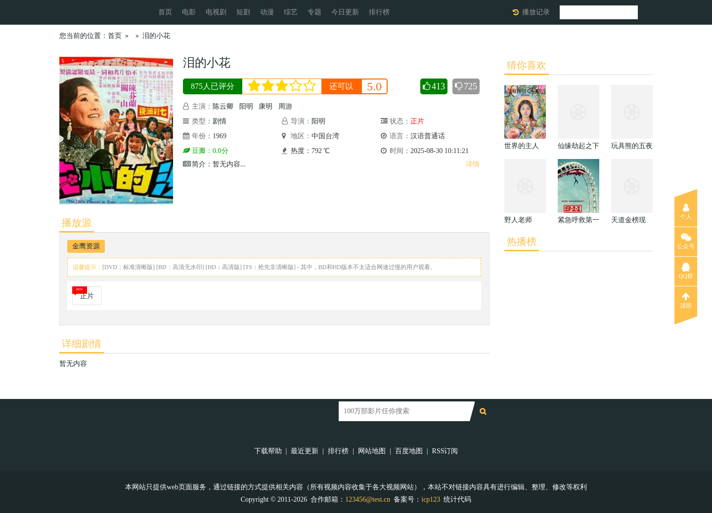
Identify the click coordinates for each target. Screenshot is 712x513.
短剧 (243, 12)
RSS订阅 (445, 451)
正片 (87, 296)
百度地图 (409, 451)
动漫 (267, 12)
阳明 (246, 106)
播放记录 (536, 12)
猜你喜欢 (526, 65)
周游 (285, 106)
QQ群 (685, 271)
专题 (314, 12)
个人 (686, 211)
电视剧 (216, 12)
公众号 (686, 241)
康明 (265, 106)
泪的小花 (156, 35)
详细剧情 (81, 343)
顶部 (686, 300)
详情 (473, 164)
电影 (189, 12)
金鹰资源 (86, 246)
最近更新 (304, 451)
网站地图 (372, 451)
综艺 (291, 12)
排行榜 (379, 12)
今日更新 (345, 12)
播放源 (76, 222)
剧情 (219, 121)
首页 (165, 12)
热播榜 (521, 241)
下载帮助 (268, 451)
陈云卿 (223, 106)
